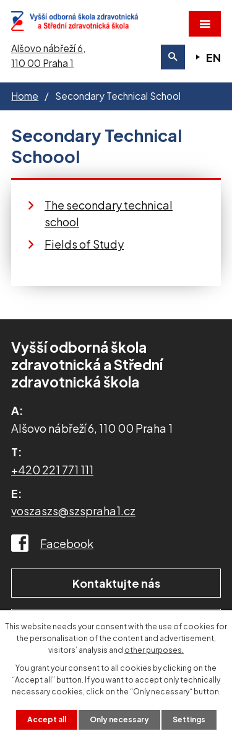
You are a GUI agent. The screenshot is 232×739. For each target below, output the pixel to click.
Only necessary (119, 719)
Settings (189, 719)
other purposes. (154, 650)
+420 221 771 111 (52, 469)
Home (24, 96)
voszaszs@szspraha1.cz (73, 510)
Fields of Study (84, 244)
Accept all (46, 719)
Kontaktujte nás (116, 583)
